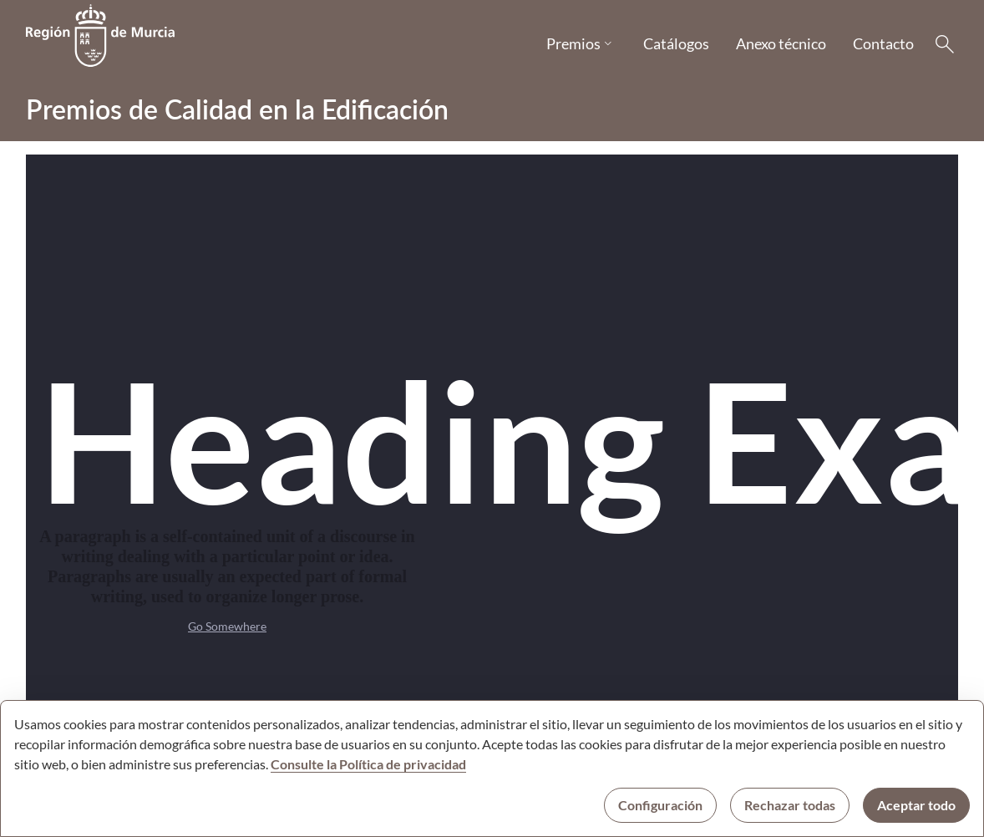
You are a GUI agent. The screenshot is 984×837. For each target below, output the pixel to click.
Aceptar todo (916, 805)
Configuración (660, 805)
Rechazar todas (789, 805)
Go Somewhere (227, 626)
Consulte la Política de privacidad (368, 764)
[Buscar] (944, 44)
